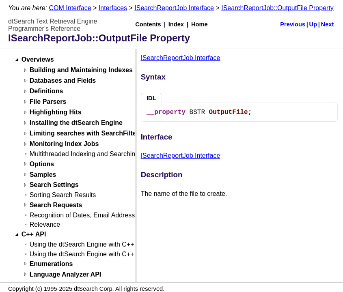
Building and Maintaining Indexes (81, 70)
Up (313, 24)
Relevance (45, 224)
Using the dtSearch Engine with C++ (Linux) (93, 254)
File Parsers (48, 102)
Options (42, 164)
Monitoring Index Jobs (64, 144)
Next (327, 24)
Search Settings (54, 185)
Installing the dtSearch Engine (76, 123)
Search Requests (56, 205)
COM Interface (70, 7)
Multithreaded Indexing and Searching (84, 153)
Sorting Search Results (63, 194)
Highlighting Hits (56, 112)
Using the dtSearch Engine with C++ (82, 244)
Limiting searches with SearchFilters (86, 133)
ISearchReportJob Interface (174, 7)
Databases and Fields (63, 80)
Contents (148, 24)
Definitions (46, 91)
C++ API (34, 234)
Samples (43, 174)
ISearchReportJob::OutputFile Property (277, 7)
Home (199, 24)
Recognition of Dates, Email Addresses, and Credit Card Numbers (125, 215)
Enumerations (51, 263)
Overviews (38, 59)
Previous (292, 24)
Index (176, 24)
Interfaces (113, 7)
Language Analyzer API (65, 274)
